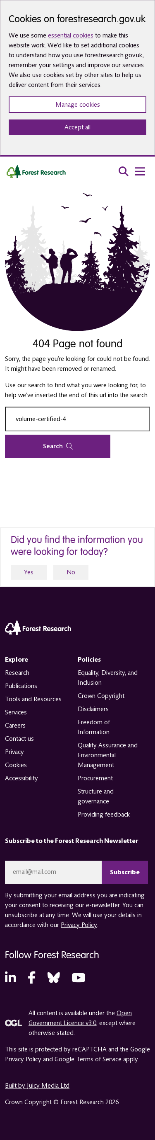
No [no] (71, 572)
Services (16, 712)
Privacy (14, 752)
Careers (15, 725)
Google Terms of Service (88, 1059)
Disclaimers (93, 709)
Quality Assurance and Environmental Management (108, 755)
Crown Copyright (101, 696)
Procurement (95, 778)
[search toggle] (124, 171)
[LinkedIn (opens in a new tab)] (10, 978)
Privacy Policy (79, 925)
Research (17, 673)
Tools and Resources (33, 699)
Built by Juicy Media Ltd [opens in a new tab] (37, 1085)
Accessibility (21, 778)
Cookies (16, 765)
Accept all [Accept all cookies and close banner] (77, 127)
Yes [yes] (28, 572)
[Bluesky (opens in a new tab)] (54, 978)
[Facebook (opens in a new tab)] (32, 978)
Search (58, 446)
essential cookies (70, 35)
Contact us (19, 738)
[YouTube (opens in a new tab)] (79, 978)
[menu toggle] (140, 171)
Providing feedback (104, 814)
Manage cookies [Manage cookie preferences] (77, 104)
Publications (21, 686)
